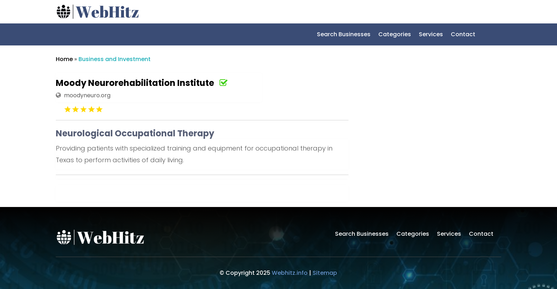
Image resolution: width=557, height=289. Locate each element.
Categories (394, 35)
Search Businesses (344, 35)
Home (64, 59)
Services (431, 35)
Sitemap (325, 273)
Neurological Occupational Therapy (135, 133)
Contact (463, 35)
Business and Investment (115, 59)
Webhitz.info (290, 273)
